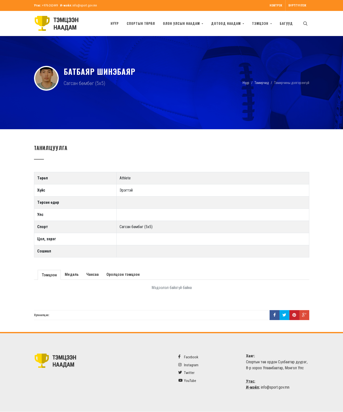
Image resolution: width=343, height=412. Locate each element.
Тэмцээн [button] (260, 23)
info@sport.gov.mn (84, 5)
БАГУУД (286, 23)
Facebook (188, 357)
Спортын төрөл (141, 23)
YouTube (187, 381)
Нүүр (115, 23)
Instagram (188, 365)
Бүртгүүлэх (297, 5)
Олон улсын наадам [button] (182, 23)
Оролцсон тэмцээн (122, 274)
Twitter (186, 373)
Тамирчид (261, 83)
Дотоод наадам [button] (226, 23)
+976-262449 (50, 5)
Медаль (71, 274)
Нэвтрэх (276, 5)
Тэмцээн (49, 274)
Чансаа (92, 274)
